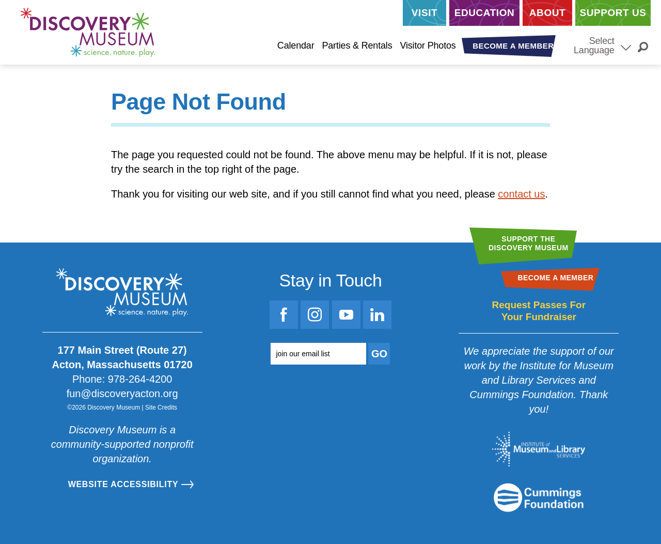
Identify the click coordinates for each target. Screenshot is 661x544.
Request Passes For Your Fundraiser (539, 310)
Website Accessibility (123, 484)
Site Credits (161, 407)
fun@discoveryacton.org (122, 393)
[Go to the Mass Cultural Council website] (538, 497)
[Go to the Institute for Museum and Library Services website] (538, 449)
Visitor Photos (427, 45)
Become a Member (513, 45)
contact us (521, 194)
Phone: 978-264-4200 (122, 379)
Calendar (295, 45)
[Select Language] (626, 46)
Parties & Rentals (357, 45)
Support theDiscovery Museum (529, 243)
